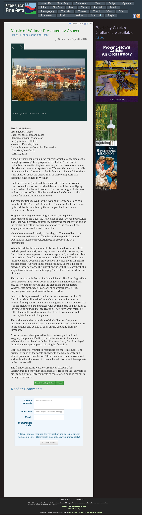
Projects (64, 15)
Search (96, 15)
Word (109, 11)
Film (43, 7)
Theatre (82, 11)
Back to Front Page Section (44, 383)
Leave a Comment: (26, 401)
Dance (98, 3)
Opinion (126, 3)
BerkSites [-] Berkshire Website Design (85, 512)
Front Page (63, 3)
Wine (122, 11)
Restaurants (47, 15)
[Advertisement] (49, 473)
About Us (46, 3)
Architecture (82, 3)
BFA (109, 190)
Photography (47, 11)
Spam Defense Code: (25, 424)
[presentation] (55, 426)
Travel (96, 11)
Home (60, 383)
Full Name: (26, 411)
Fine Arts (57, 7)
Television (66, 11)
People (113, 7)
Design (112, 3)
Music (84, 7)
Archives (79, 15)
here (99, 37)
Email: (28, 417)
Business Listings (78, 506)
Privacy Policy (74, 509)
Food (71, 7)
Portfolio (98, 7)
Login (111, 15)
